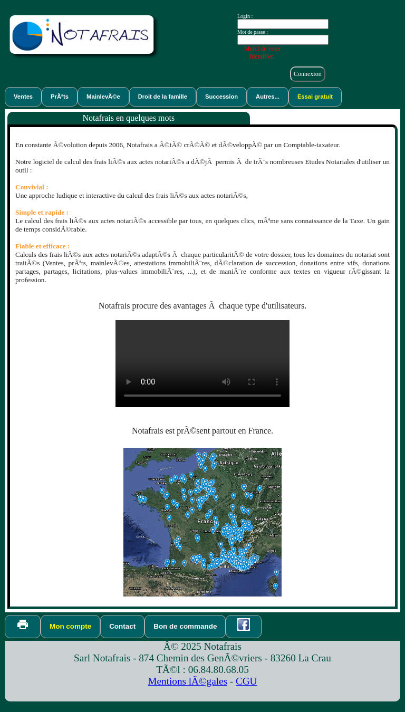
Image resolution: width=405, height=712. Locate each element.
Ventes (23, 96)
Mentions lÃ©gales (187, 681)
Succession (221, 96)
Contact (122, 626)
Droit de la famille (162, 96)
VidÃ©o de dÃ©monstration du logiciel (202, 363)
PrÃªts (60, 96)
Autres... (267, 96)
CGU (246, 681)
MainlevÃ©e (103, 96)
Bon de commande (185, 626)
